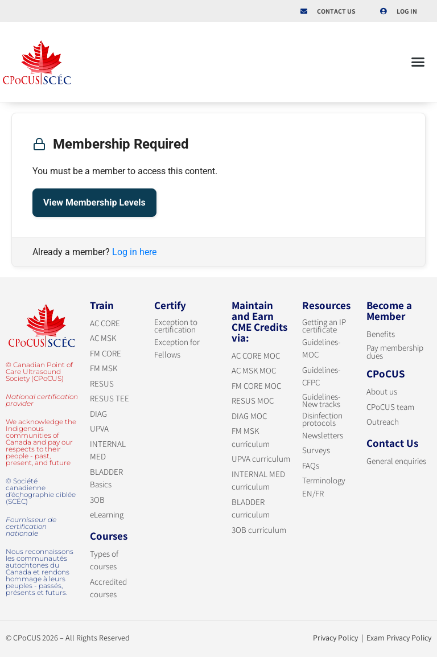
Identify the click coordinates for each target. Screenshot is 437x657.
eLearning (106, 514)
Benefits (380, 333)
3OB (97, 499)
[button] (418, 62)
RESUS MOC (253, 400)
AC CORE (105, 323)
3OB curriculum (259, 529)
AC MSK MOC (254, 370)
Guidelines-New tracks (321, 400)
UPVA (99, 428)
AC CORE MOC (256, 355)
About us (381, 391)
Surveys (316, 450)
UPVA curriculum (261, 458)
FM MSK (103, 368)
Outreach (382, 421)
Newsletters (322, 435)
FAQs (310, 465)
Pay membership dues (394, 351)
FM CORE (105, 353)
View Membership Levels (94, 202)
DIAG (98, 413)
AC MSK (103, 337)
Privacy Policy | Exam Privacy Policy (372, 638)
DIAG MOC (249, 415)
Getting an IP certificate (324, 326)
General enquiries (396, 460)
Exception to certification (175, 326)
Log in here (134, 252)
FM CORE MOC (256, 385)
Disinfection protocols (322, 419)
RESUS (102, 383)
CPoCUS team (390, 406)
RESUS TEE (109, 398)
